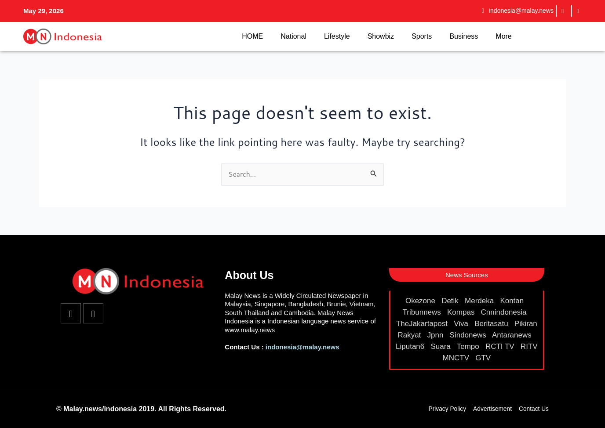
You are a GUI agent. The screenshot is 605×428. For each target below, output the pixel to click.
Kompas (462, 312)
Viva (462, 323)
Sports (422, 36)
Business (463, 36)
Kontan (513, 301)
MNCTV (457, 358)
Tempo (469, 346)
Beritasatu (492, 323)
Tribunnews (423, 312)
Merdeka (480, 301)
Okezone (421, 301)
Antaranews (513, 335)
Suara (441, 346)
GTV (484, 358)
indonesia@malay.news (302, 347)
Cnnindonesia (505, 312)
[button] (466, 275)
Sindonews (469, 335)
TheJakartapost (423, 323)
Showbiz (381, 36)
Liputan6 (411, 346)
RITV (529, 346)
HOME (252, 36)
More (503, 36)
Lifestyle (337, 36)
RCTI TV (501, 346)
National (293, 36)
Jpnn (436, 335)
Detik (450, 301)
